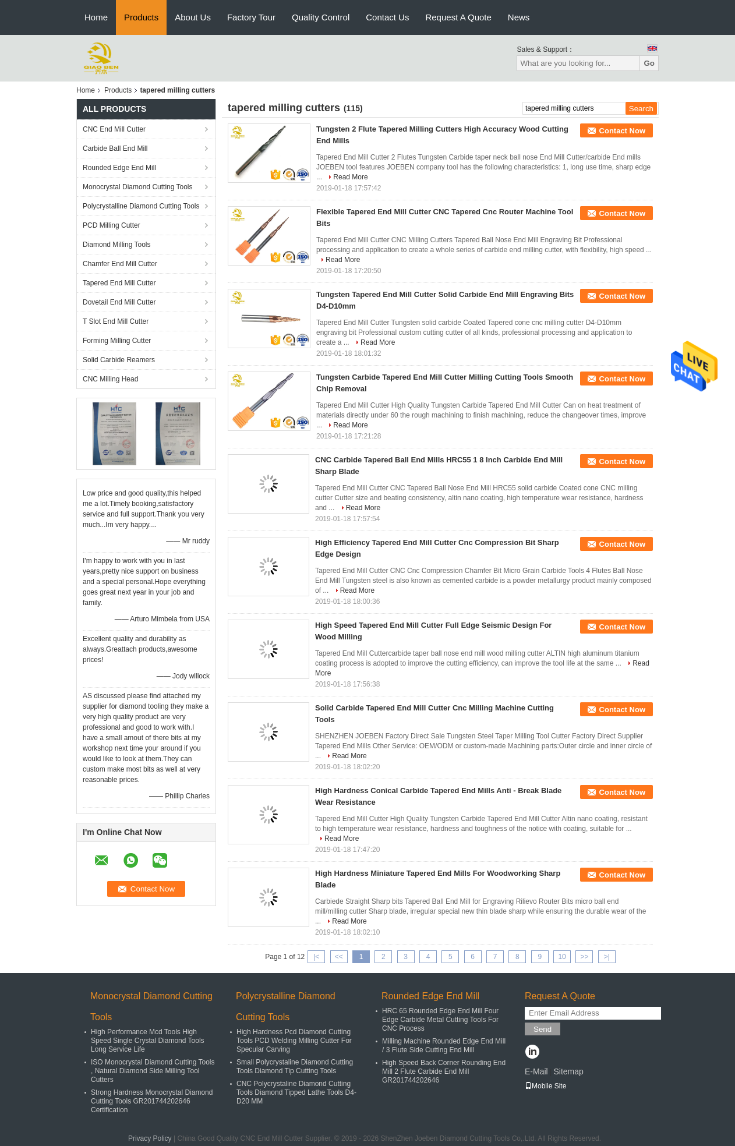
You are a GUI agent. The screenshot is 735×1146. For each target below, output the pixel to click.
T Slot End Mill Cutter (116, 321)
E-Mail (536, 1071)
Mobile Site (545, 1086)
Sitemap (568, 1071)
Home (96, 17)
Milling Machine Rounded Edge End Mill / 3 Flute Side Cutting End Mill (444, 1045)
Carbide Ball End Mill (115, 148)
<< (339, 957)
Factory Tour (251, 17)
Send (542, 1029)
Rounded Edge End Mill (119, 168)
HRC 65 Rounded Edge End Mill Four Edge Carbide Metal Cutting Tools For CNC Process (440, 1019)
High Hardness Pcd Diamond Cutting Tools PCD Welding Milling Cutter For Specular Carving (294, 1040)
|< (316, 957)
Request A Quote (458, 17)
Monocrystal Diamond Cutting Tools (138, 187)
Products (141, 17)
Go (649, 63)
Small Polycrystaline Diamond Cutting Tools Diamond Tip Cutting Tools (294, 1066)
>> (584, 957)
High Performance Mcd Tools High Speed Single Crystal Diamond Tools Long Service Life (147, 1040)
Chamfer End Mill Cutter (120, 264)
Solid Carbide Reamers (119, 360)
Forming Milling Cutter (117, 341)
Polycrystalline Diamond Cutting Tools (141, 206)
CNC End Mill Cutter (114, 129)
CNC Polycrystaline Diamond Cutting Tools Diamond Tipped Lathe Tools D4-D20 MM (296, 1092)
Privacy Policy (150, 1138)
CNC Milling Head (110, 379)
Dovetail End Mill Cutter (119, 302)
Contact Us (387, 17)
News (519, 17)
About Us (193, 17)
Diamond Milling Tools (117, 244)
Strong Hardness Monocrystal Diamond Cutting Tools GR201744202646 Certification (152, 1101)
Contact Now (622, 130)
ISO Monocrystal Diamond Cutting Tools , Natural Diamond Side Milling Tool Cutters (153, 1071)
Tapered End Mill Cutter (119, 283)
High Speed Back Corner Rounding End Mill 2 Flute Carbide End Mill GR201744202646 (444, 1071)
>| (607, 957)
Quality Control (320, 17)
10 (562, 957)
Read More (350, 177)
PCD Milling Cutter (111, 225)
